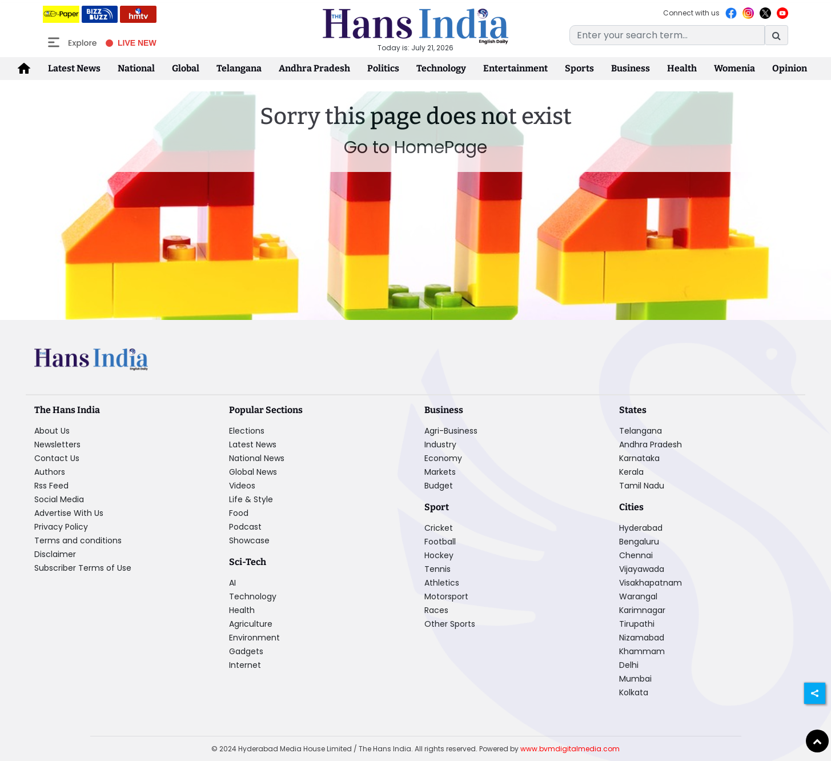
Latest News (74, 68)
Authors (49, 472)
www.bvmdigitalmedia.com (570, 749)
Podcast (245, 527)
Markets (440, 472)
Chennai (636, 555)
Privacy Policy (61, 527)
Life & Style (251, 499)
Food (238, 513)
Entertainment (515, 68)
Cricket (438, 528)
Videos (242, 486)
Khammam (642, 651)
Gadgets (246, 651)
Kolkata (633, 692)
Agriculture (250, 624)
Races (436, 610)
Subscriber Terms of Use (82, 568)
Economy (443, 458)
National (136, 68)
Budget (438, 486)
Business (630, 68)
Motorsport (446, 596)
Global (185, 68)
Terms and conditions (78, 540)
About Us (52, 431)
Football (440, 542)
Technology (441, 68)
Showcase (249, 540)
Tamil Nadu (641, 486)
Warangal (638, 596)
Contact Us (56, 458)
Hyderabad (641, 528)
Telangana (239, 68)
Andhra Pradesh (314, 68)
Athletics (441, 583)
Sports (579, 68)
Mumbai (635, 679)
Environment (254, 638)
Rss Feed (51, 486)
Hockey (438, 555)
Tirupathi (637, 624)
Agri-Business (450, 431)
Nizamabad (641, 638)
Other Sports (449, 624)
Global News (253, 472)
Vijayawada (641, 569)
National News (256, 458)
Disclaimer (55, 554)
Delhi (629, 665)
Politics (383, 68)
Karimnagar (642, 610)
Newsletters (57, 444)
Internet (245, 665)
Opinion (789, 68)
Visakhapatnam (650, 583)
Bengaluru (639, 542)
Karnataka (639, 458)
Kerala (631, 472)
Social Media (59, 499)
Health (682, 68)
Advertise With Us (68, 513)
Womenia (734, 68)
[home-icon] (24, 68)
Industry (440, 444)
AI (232, 583)
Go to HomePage (415, 147)
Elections (246, 431)
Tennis (437, 569)
